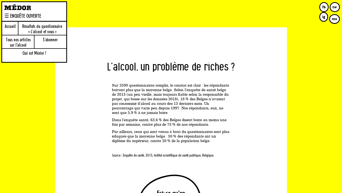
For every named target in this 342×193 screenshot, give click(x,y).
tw (334, 7)
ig (323, 16)
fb (324, 7)
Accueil (10, 26)
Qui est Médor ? (34, 53)
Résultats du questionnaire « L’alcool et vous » (42, 29)
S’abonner (50, 40)
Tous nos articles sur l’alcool (18, 43)
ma (334, 18)
